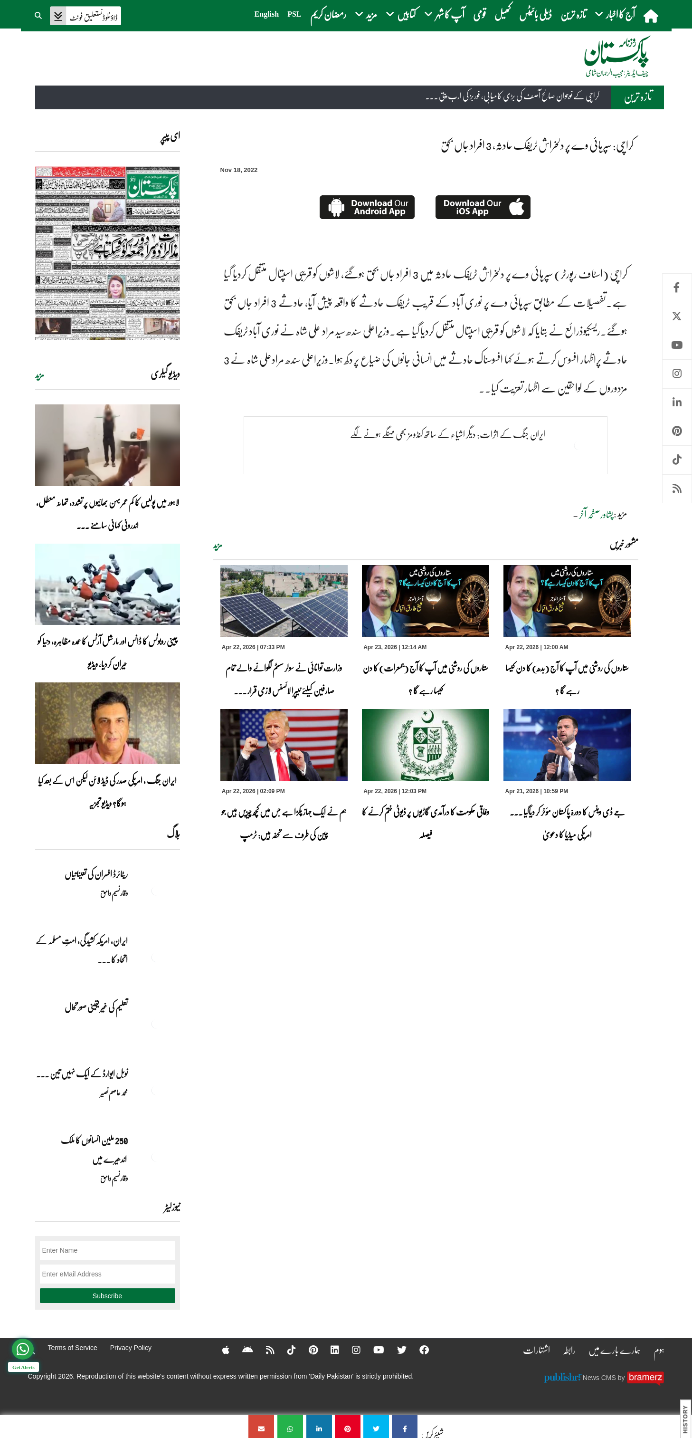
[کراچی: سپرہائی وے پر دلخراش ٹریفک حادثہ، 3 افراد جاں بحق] (404, 1426)
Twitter (677, 316)
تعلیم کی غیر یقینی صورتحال (96, 1006)
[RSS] (264, 1349)
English (267, 14)
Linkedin (677, 403)
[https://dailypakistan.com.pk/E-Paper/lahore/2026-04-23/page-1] (107, 253)
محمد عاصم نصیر (114, 1092)
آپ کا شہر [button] (444, 14)
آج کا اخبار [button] (615, 14)
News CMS (600, 1377)
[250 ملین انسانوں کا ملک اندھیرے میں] (156, 1157)
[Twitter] (396, 1349)
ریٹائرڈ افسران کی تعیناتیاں (96, 873)
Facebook (677, 288)
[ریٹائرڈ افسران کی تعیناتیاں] (156, 890)
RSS (677, 489)
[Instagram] (350, 1349)
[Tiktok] (285, 1349)
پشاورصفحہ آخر (596, 514)
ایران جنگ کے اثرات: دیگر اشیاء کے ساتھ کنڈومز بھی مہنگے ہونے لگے (447, 433)
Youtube (677, 345)
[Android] (241, 1349)
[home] (651, 15)
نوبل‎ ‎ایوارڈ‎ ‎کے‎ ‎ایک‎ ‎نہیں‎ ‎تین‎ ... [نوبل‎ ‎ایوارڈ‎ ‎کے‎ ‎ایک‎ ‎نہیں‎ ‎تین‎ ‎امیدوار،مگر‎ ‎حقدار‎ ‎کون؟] (82, 1073)
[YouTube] (372, 1349)
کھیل (502, 14)
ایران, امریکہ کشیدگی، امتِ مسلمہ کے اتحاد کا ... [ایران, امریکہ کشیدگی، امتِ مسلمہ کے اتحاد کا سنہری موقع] (82, 950)
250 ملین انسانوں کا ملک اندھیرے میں (94, 1150)
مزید (217, 545)
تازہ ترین (573, 14)
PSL (294, 14)
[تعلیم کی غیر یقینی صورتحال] (156, 1023)
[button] (38, 14)
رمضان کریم (328, 14)
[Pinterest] (307, 1349)
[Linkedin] (328, 1349)
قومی (479, 14)
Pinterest (677, 431)
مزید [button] (366, 14)
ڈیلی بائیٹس (535, 14)
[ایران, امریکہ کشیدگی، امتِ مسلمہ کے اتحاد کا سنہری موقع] (156, 957)
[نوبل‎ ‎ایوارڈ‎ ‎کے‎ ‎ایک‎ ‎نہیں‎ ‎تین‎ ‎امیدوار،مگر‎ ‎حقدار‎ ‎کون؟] (156, 1090)
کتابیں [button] (401, 14)
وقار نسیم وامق (114, 892)
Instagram (677, 374)
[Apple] (219, 1349)
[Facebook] (418, 1349)
